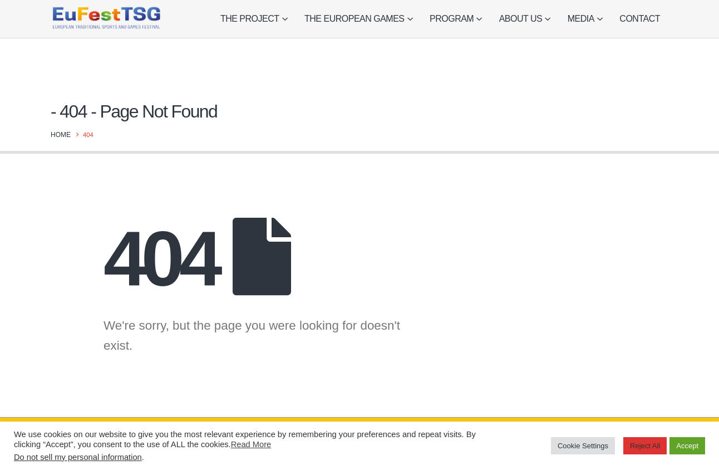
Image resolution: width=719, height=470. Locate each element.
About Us (521, 18)
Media (581, 18)
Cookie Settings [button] (583, 446)
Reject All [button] (645, 446)
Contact (639, 18)
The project (249, 18)
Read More (251, 444)
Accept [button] (687, 446)
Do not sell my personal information (78, 457)
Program (452, 18)
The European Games (354, 18)
